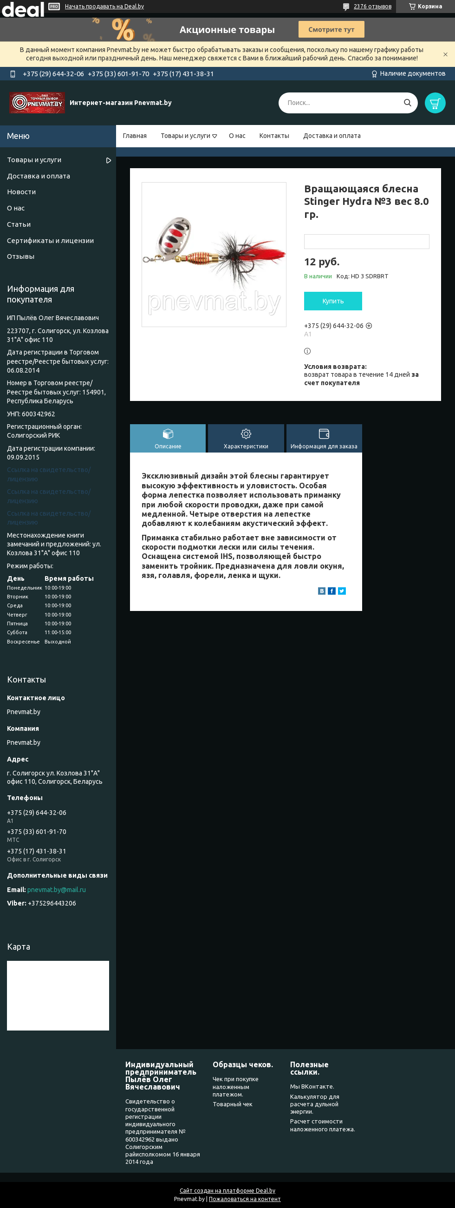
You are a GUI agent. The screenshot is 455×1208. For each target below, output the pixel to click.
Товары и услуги (185, 135)
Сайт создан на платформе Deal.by (227, 1191)
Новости (21, 192)
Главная (135, 135)
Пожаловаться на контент (245, 1199)
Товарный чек (233, 1104)
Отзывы (20, 256)
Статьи (19, 224)
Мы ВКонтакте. (312, 1086)
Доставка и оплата (332, 135)
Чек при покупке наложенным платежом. (236, 1086)
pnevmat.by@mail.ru (56, 889)
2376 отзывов (372, 6)
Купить (333, 301)
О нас (237, 135)
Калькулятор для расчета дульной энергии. (314, 1104)
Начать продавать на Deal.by (104, 6)
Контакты (274, 135)
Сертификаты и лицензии (50, 240)
